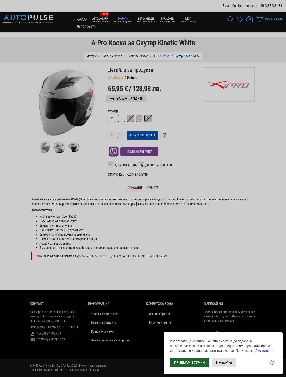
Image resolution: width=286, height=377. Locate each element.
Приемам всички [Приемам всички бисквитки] (189, 362)
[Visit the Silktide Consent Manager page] (271, 362)
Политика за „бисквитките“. (255, 350)
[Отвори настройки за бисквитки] (224, 362)
